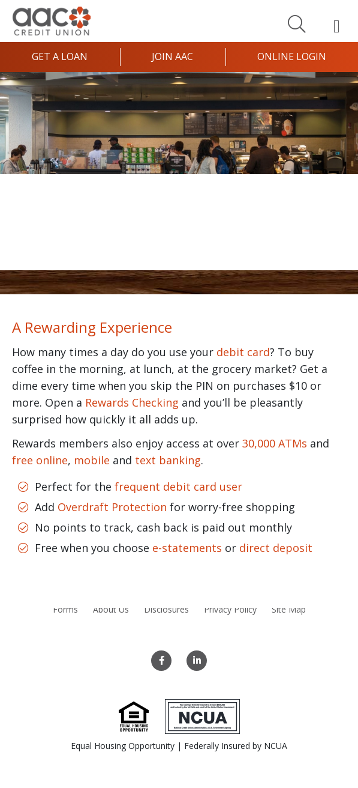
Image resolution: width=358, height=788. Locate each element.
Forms (65, 609)
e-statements (187, 548)
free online (40, 460)
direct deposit (275, 548)
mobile (92, 460)
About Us (111, 609)
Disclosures (166, 609)
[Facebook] (161, 660)
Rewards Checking (132, 402)
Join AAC (172, 56)
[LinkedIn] (196, 660)
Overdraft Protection (112, 507)
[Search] (297, 23)
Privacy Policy (230, 609)
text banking (168, 460)
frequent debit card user (178, 486)
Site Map (289, 609)
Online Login (291, 56)
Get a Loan (60, 56)
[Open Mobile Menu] (336, 26)
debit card (243, 352)
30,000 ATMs (274, 443)
